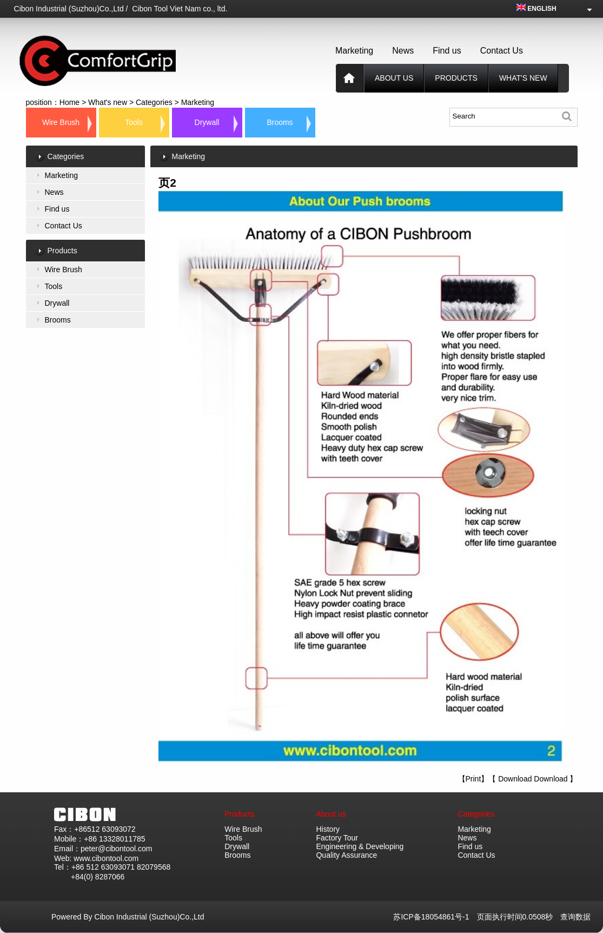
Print (473, 778)
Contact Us (501, 50)
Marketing (354, 50)
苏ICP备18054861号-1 (434, 916)
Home (69, 102)
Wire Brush (60, 122)
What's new (523, 78)
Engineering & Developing (359, 846)
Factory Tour (337, 837)
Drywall (207, 122)
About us (394, 78)
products (456, 78)
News (403, 50)
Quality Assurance (346, 855)
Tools (134, 122)
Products (239, 814)
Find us (447, 50)
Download (515, 778)
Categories (154, 102)
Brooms (280, 122)
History (328, 829)
